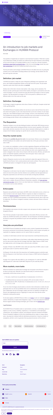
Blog (3, 369)
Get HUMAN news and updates (10, 339)
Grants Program (23, 374)
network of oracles (14, 195)
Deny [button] (4, 413)
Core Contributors (23, 369)
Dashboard (4, 367)
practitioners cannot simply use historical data (14, 64)
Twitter (32, 298)
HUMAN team (41, 301)
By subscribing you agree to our (10, 350)
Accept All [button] (9, 413)
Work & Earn (4, 374)
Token (21, 367)
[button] (51, 409)
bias (38, 64)
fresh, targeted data (7, 66)
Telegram (47, 298)
